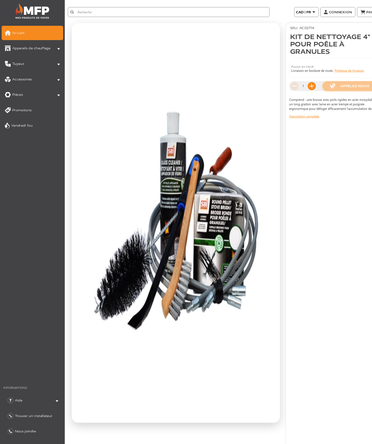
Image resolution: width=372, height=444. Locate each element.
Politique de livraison (349, 71)
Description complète (304, 116)
